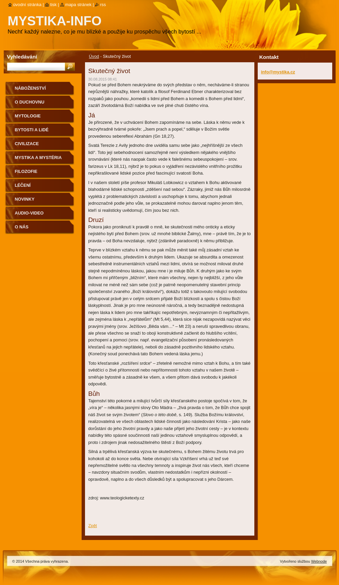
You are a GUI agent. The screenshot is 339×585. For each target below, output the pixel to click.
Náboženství (30, 88)
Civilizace (27, 143)
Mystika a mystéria (38, 157)
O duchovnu (29, 102)
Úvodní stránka (27, 4)
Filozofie (26, 171)
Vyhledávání (22, 57)
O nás (22, 226)
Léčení (23, 185)
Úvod (94, 56)
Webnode (319, 561)
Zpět (92, 525)
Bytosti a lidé (32, 129)
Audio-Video (29, 213)
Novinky (25, 199)
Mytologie (28, 115)
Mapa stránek (78, 4)
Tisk (53, 4)
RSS (103, 4)
